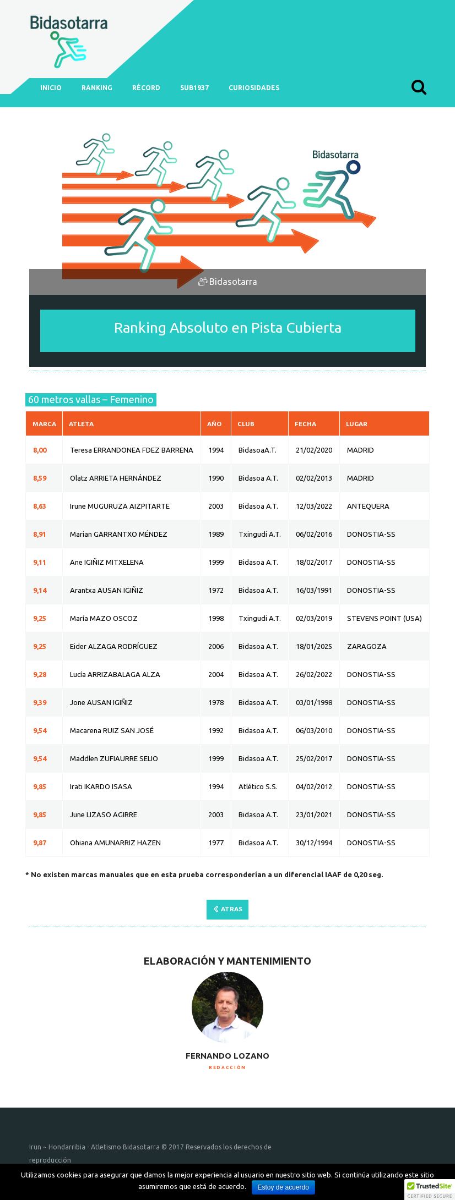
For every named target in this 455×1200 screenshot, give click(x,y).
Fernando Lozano (227, 1055)
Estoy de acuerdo (283, 1187)
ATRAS (231, 908)
